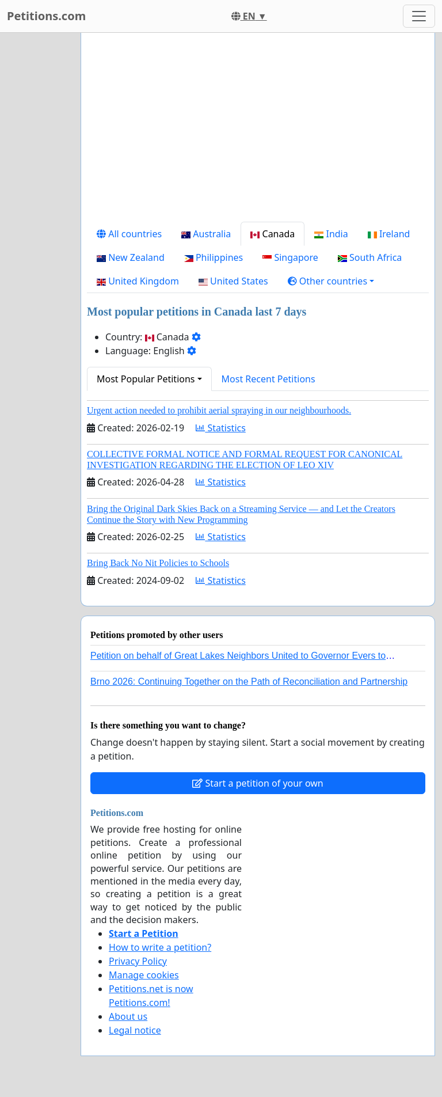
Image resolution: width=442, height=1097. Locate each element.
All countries (129, 233)
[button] (331, 281)
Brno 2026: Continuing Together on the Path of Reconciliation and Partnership (248, 681)
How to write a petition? (160, 947)
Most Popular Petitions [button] (146, 379)
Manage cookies (144, 975)
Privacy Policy (138, 961)
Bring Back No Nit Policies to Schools (158, 563)
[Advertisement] (258, 131)
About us (128, 1016)
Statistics (221, 428)
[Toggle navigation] (419, 16)
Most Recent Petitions (268, 379)
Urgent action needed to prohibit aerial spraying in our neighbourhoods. (219, 410)
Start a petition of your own (257, 783)
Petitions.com (46, 16)
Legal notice (135, 1030)
